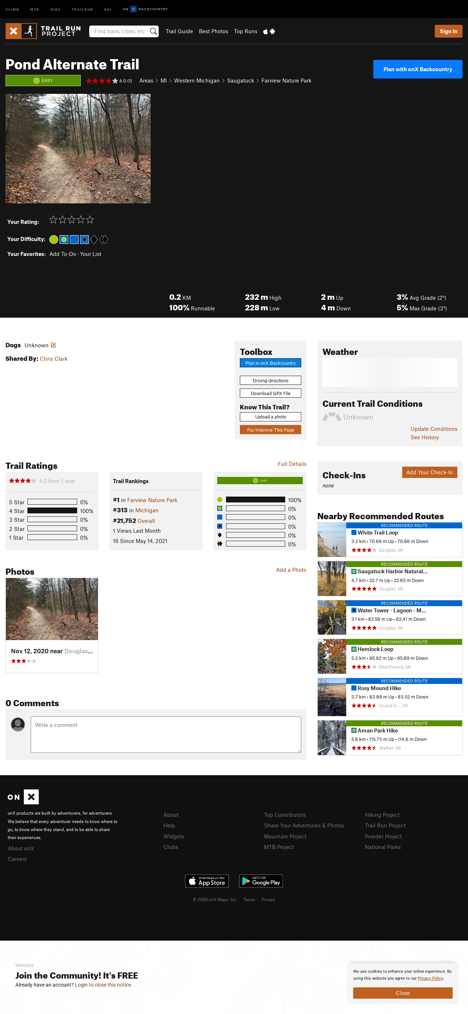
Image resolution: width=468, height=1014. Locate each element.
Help (169, 825)
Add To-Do (62, 253)
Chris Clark (54, 358)
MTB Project (279, 846)
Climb (12, 9)
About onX (21, 848)
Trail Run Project (385, 825)
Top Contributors (285, 814)
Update (434, 428)
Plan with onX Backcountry (418, 69)
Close (403, 993)
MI (164, 80)
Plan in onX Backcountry (270, 363)
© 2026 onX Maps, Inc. (215, 899)
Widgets (173, 836)
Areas (146, 80)
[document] (403, 983)
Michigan (147, 510)
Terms (249, 899)
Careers (17, 859)
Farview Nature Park (286, 80)
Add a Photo (291, 569)
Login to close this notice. (103, 985)
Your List (90, 253)
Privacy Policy (430, 978)
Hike (55, 9)
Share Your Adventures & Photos (304, 825)
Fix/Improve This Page (270, 430)
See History (425, 437)
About (170, 814)
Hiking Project (382, 814)
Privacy (268, 899)
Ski (108, 9)
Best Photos (213, 31)
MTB (34, 9)
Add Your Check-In (429, 472)
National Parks (383, 846)
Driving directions (270, 380)
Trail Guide (179, 31)
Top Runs (245, 31)
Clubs (170, 846)
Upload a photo (270, 417)
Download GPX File (271, 393)
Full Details (292, 463)
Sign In (448, 31)
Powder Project (383, 836)
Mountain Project (285, 836)
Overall (146, 520)
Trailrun (82, 9)
